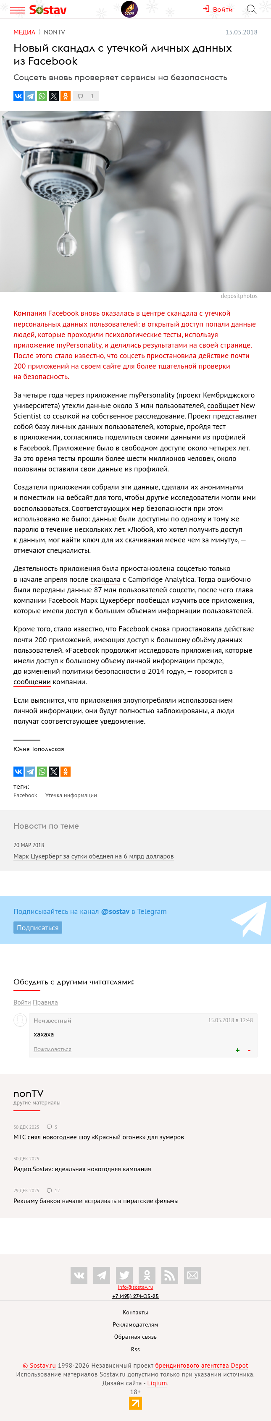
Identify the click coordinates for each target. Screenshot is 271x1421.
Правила (45, 1002)
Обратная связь (135, 1336)
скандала (105, 579)
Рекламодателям (135, 1324)
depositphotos (239, 296)
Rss (135, 1349)
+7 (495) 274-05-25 (135, 1296)
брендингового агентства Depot (201, 1365)
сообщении (32, 681)
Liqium (157, 1383)
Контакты (135, 1312)
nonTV (28, 1093)
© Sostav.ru (39, 1365)
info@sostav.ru (135, 1287)
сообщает (223, 405)
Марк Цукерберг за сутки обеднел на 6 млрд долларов (93, 856)
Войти (22, 1002)
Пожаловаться (52, 1049)
